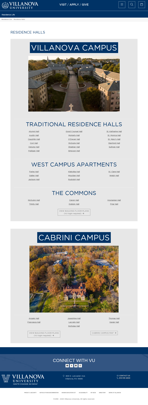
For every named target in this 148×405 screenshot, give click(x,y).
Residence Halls (19, 19)
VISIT (63, 4)
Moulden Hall (74, 176)
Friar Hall (114, 204)
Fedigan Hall (34, 151)
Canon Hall (74, 200)
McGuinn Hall (34, 200)
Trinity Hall (34, 204)
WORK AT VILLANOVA (115, 392)
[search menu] (131, 4)
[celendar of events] (141, 4)
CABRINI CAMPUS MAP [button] (104, 333)
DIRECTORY (102, 392)
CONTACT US (124, 376)
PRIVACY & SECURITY (30, 392)
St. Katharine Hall (114, 131)
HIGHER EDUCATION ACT (69, 392)
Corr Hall (34, 143)
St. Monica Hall (114, 135)
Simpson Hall (74, 151)
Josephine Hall (74, 318)
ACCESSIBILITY (83, 392)
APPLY (74, 4)
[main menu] (122, 4)
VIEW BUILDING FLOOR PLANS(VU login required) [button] (74, 212)
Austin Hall (34, 135)
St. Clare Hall (114, 172)
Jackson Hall (33, 179)
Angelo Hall (34, 318)
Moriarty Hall (74, 135)
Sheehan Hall (74, 147)
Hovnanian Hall (114, 200)
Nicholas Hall (74, 326)
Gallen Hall (34, 176)
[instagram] (80, 365)
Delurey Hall (34, 147)
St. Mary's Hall (114, 139)
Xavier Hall (114, 322)
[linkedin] (76, 365)
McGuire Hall (74, 143)
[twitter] (71, 365)
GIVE (85, 4)
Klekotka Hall (74, 172)
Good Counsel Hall (74, 131)
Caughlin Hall (34, 139)
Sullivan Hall (114, 147)
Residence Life (8, 15)
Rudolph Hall (74, 179)
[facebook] (67, 365)
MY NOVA (93, 392)
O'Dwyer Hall (74, 139)
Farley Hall (34, 172)
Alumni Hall (34, 131)
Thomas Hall (114, 318)
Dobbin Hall (74, 204)
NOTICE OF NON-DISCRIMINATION (49, 392)
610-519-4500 (124, 378)
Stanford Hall (114, 143)
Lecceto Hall (74, 322)
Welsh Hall (114, 176)
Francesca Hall (33, 322)
